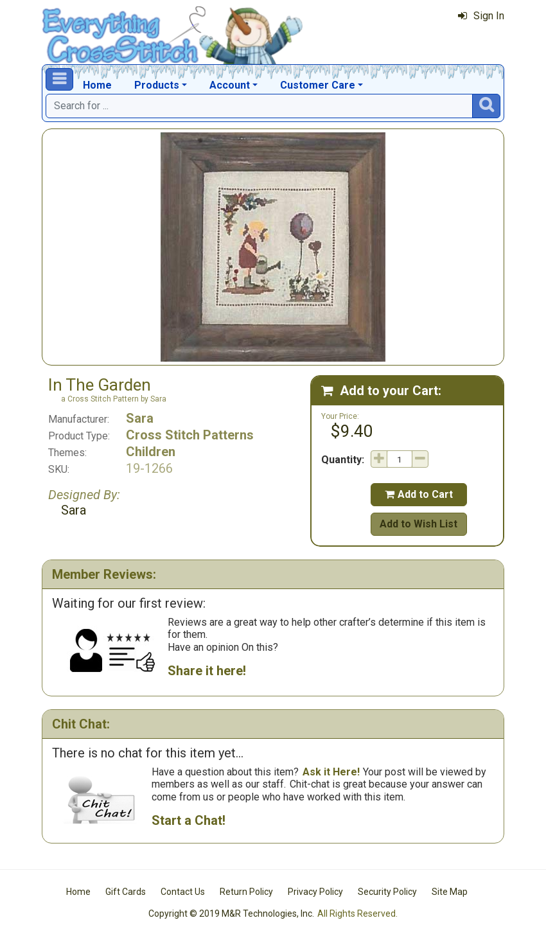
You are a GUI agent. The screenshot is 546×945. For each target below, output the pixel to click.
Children (150, 451)
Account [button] (229, 85)
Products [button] (156, 85)
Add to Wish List (418, 524)
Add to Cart (419, 494)
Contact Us (183, 892)
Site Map (450, 892)
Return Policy (246, 892)
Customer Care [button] (317, 85)
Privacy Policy (315, 892)
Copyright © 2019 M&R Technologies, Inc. (231, 913)
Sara (140, 418)
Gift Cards (125, 892)
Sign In (481, 16)
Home (97, 85)
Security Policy (387, 892)
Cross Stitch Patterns (190, 435)
